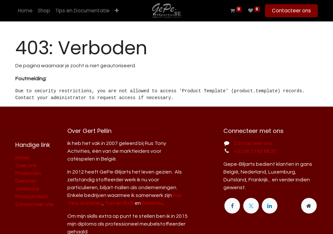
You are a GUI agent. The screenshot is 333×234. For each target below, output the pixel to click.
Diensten (26, 181)
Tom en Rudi (119, 203)
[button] (116, 11)
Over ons (26, 165)
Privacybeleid (31, 196)
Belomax (152, 203)
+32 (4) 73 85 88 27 (255, 151)
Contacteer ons (291, 10)
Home (22, 157)
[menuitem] (25, 11)
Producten (28, 173)
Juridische (27, 188)
